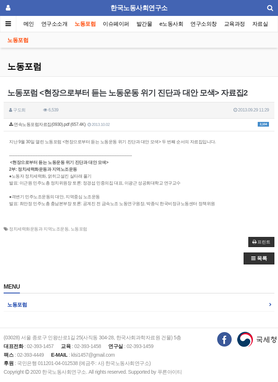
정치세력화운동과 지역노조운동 (38, 229)
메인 (29, 24)
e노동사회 (172, 24)
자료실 (260, 24)
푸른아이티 (169, 372)
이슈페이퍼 (116, 24)
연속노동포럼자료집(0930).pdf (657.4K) (139, 124)
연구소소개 (54, 24)
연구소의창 (203, 24)
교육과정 (234, 24)
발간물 (144, 24)
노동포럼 (85, 24)
